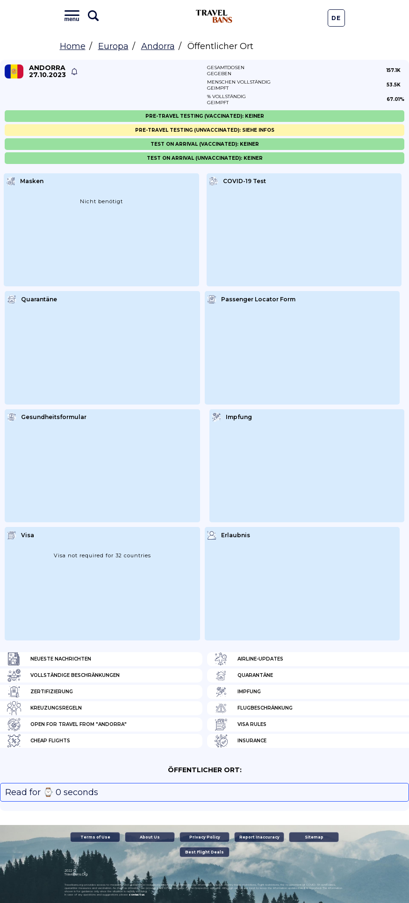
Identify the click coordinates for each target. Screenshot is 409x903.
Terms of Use (95, 837)
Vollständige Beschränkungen (63, 675)
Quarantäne (243, 675)
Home (73, 46)
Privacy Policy (204, 837)
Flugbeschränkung (253, 708)
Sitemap (314, 837)
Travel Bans (214, 16)
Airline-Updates (248, 659)
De (336, 17)
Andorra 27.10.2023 (47, 71)
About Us (150, 837)
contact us (136, 894)
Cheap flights (38, 741)
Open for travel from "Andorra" (67, 725)
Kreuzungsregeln (44, 708)
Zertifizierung (40, 692)
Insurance (240, 741)
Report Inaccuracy (259, 837)
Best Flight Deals (204, 852)
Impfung (237, 692)
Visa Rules (240, 725)
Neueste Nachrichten (49, 659)
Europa (113, 46)
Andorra (158, 46)
